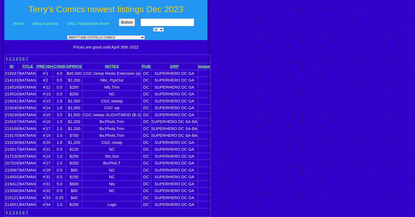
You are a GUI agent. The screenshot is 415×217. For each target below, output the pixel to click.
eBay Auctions (45, 23)
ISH (49, 66)
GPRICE (74, 66)
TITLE (27, 66)
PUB (146, 66)
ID (12, 66)
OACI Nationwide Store (88, 23)
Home (18, 23)
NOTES (112, 66)
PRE (41, 66)
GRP (174, 66)
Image (204, 66)
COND (59, 66)
